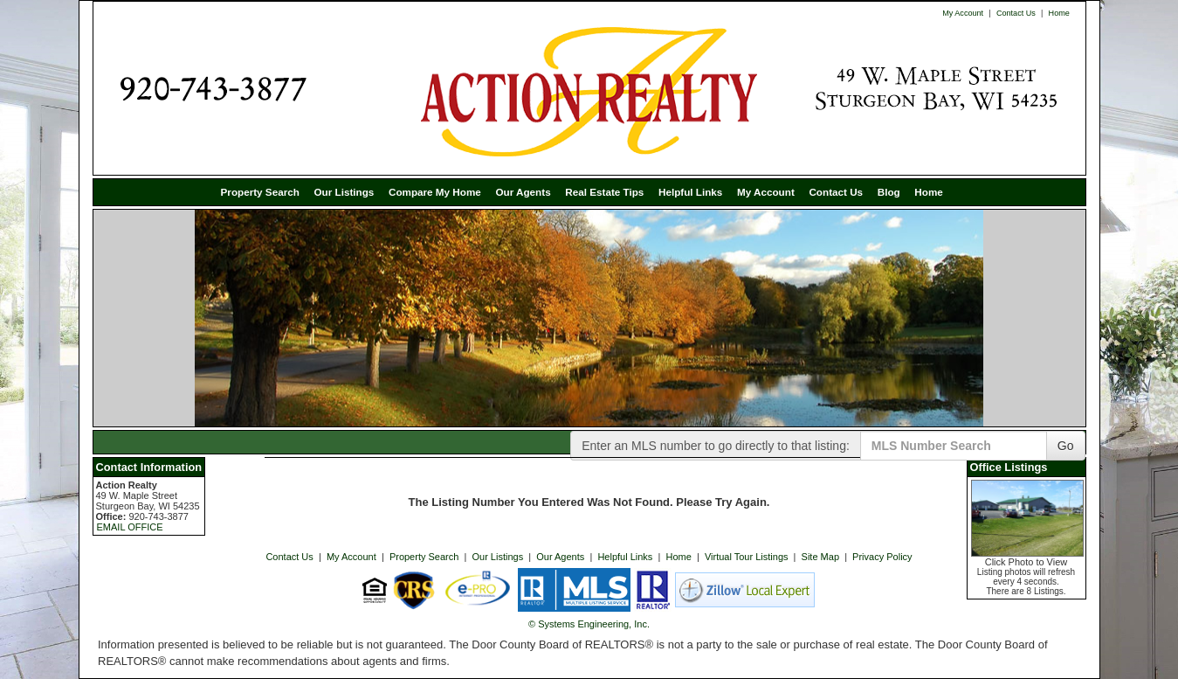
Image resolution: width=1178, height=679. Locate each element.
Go (1065, 446)
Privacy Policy (882, 556)
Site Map (820, 556)
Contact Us (1016, 13)
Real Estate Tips (604, 191)
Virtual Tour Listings (747, 556)
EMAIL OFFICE (130, 527)
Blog (889, 191)
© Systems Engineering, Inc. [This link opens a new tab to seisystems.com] (589, 624)
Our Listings (343, 191)
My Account (962, 13)
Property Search (260, 191)
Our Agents (522, 191)
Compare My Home (435, 191)
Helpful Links (690, 191)
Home (1059, 13)
